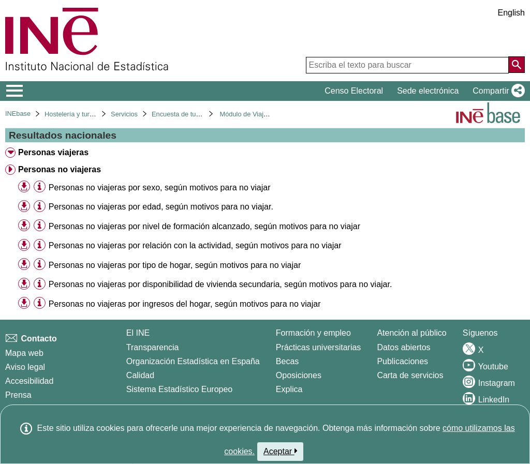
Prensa (18, 395)
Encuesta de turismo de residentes (203, 114)
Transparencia (152, 347)
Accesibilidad (29, 381)
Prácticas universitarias (318, 347)
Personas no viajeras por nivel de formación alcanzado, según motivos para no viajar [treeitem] (204, 226)
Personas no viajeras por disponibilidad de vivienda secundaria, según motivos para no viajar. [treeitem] (220, 284)
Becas (287, 361)
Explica (289, 389)
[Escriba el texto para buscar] (407, 65)
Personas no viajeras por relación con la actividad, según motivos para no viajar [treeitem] (195, 245)
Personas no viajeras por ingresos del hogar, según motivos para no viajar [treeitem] (185, 304)
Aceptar (280, 451)
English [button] (511, 12)
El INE (138, 332)
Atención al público (411, 332)
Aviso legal (25, 367)
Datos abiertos (403, 347)
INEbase (18, 113)
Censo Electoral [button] (354, 90)
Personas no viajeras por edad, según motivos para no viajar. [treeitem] (161, 206)
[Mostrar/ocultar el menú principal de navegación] (14, 91)
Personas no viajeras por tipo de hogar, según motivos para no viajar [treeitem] (175, 265)
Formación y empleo (313, 332)
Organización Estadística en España (193, 361)
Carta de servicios (410, 375)
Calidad (140, 375)
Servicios (124, 114)
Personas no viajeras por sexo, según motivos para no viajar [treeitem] (160, 187)
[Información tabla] (39, 187)
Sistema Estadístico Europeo (179, 389)
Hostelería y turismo (74, 114)
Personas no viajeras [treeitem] (59, 169)
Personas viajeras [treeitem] (53, 152)
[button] (496, 91)
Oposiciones (298, 375)
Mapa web (24, 353)
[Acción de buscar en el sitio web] (516, 64)
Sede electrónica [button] (428, 90)
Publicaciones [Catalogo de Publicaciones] (402, 361)
